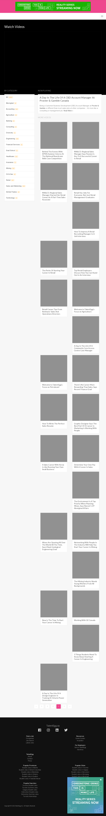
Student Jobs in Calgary (80, 770)
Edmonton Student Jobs (30, 792)
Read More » (68, 111)
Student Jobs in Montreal (80, 776)
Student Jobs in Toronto (80, 768)
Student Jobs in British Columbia (30, 770)
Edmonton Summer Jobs (30, 794)
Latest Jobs (30, 743)
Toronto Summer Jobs (30, 787)
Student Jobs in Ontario (30, 774)
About (30, 756)
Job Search (30, 740)
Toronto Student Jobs (29, 785)
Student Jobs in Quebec (30, 776)
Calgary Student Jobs (30, 790)
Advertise (80, 749)
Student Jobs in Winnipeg (80, 774)
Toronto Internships (30, 796)
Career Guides (80, 738)
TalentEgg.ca (53, 725)
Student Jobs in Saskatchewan (29, 778)
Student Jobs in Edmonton (80, 772)
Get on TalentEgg (80, 747)
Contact (30, 758)
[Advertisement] (19, 216)
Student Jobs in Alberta (30, 768)
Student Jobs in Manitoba (30, 772)
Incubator (80, 740)
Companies (30, 738)
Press (30, 761)
